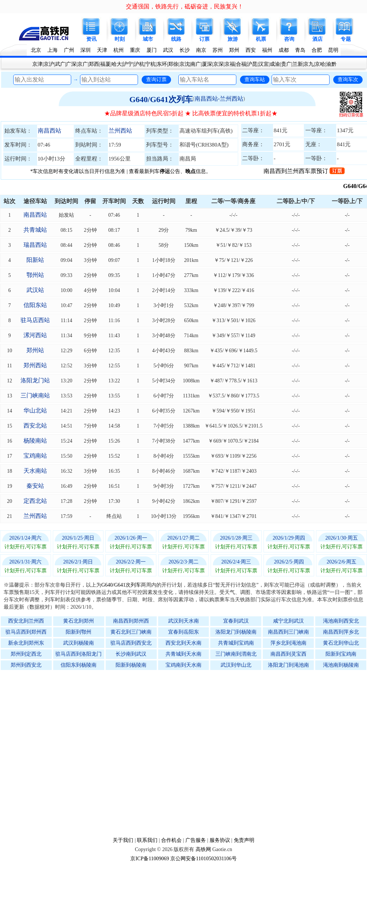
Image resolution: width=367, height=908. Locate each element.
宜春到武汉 (236, 621)
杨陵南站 (35, 440)
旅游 (233, 39)
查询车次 (348, 79)
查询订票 (156, 79)
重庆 (135, 50)
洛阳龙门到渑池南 (288, 665)
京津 (37, 64)
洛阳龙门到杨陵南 (236, 632)
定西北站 (35, 501)
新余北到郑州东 (26, 643)
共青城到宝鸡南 (236, 643)
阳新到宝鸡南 (341, 654)
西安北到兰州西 (26, 621)
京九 (309, 64)
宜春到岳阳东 (183, 632)
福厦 (105, 64)
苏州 (217, 50)
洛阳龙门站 (35, 380)
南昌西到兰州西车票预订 (304, 171)
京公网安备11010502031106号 (203, 858)
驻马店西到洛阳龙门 (78, 654)
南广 (195, 64)
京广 (82, 64)
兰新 (297, 64)
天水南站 (35, 471)
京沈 (184, 64)
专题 (346, 39)
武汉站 (35, 290)
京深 (218, 64)
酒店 (317, 39)
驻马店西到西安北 (131, 643)
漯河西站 (35, 335)
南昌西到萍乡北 (341, 632)
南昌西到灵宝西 (288, 654)
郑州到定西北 (26, 654)
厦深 (207, 64)
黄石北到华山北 (341, 643)
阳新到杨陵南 (131, 665)
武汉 (168, 50)
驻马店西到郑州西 (26, 632)
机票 (261, 39)
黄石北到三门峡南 (131, 632)
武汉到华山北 (236, 665)
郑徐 (173, 64)
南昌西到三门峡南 (288, 632)
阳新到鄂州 (78, 632)
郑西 (94, 64)
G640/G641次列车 (160, 99)
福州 (267, 50)
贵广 (286, 64)
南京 (201, 50)
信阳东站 (35, 305)
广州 (69, 50)
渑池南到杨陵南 (341, 665)
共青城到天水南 (183, 654)
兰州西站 (120, 130)
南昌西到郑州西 (131, 621)
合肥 (317, 50)
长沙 (184, 50)
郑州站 (35, 350)
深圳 (85, 50)
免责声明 (244, 840)
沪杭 (139, 64)
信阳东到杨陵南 (79, 665)
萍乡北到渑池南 (288, 643)
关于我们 (123, 840)
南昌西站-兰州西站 (219, 99)
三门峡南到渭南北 (236, 654)
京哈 (320, 64)
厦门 (151, 50)
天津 (102, 50)
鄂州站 (35, 275)
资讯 (91, 39)
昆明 (333, 50)
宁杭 (150, 64)
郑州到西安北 (26, 665)
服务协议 (220, 840)
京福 (230, 64)
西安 (251, 50)
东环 (162, 64)
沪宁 (128, 64)
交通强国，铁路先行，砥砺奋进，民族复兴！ (184, 6)
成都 (284, 50)
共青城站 (35, 230)
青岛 (300, 50)
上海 (52, 50)
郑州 (234, 50)
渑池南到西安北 (341, 621)
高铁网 (203, 849)
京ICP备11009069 (149, 858)
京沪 (49, 64)
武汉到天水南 (183, 621)
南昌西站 (49, 130)
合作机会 (171, 840)
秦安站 (35, 486)
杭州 (118, 50)
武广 (60, 64)
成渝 (275, 64)
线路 (176, 39)
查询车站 (254, 79)
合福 (241, 64)
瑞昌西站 (35, 245)
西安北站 (35, 425)
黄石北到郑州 (78, 621)
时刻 (120, 39)
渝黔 (331, 64)
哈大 (117, 64)
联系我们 (147, 840)
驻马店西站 (35, 320)
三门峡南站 (35, 395)
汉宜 (263, 64)
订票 (204, 39)
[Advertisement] (78, 753)
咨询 (289, 39)
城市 (148, 39)
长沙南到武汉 (131, 654)
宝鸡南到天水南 (183, 665)
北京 (36, 50)
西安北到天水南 (183, 643)
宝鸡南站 (35, 456)
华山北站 (35, 410)
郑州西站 (35, 365)
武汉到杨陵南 (78, 643)
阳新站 (35, 260)
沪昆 (252, 64)
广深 (71, 64)
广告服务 (195, 840)
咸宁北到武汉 (288, 621)
